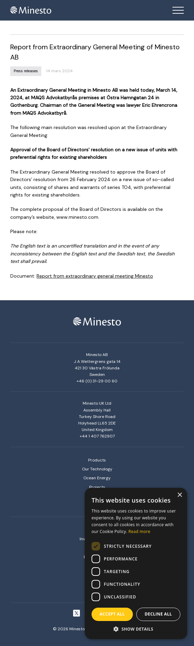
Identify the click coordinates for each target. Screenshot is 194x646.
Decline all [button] (158, 614)
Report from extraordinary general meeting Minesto (95, 276)
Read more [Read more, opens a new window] (139, 531)
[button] (136, 628)
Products (97, 460)
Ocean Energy (97, 478)
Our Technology (97, 469)
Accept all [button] (112, 614)
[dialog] (136, 563)
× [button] (179, 495)
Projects (97, 487)
